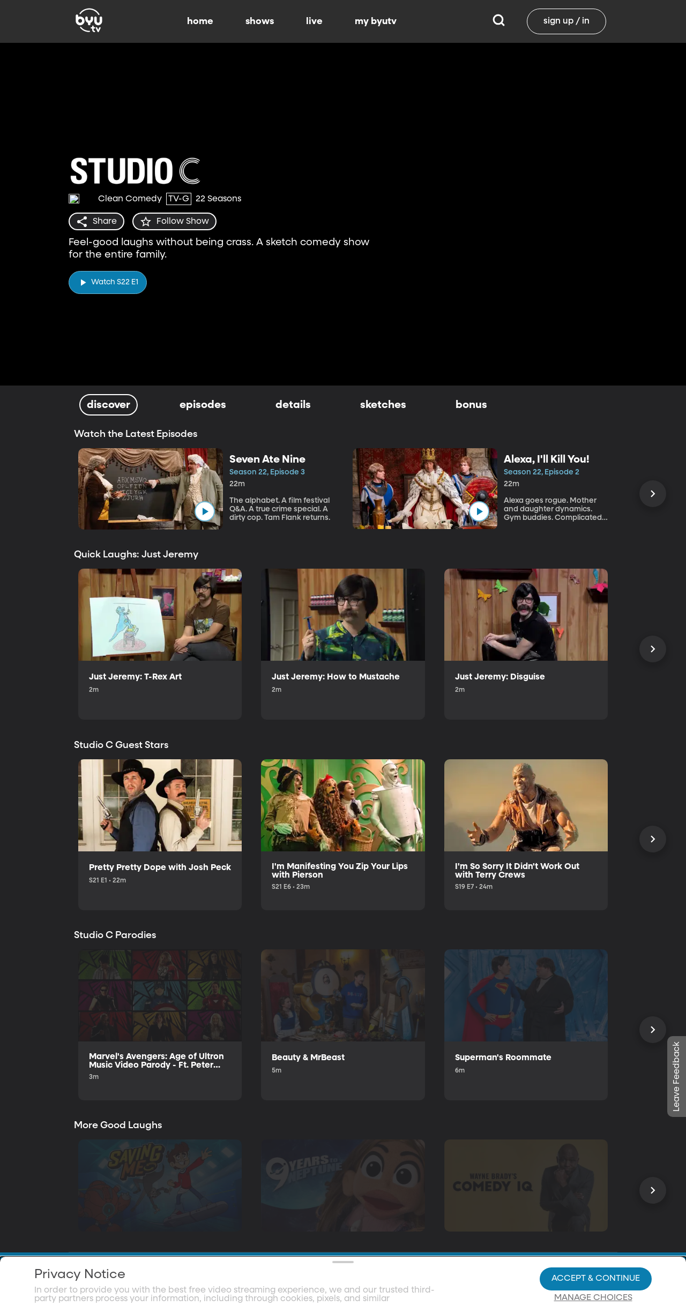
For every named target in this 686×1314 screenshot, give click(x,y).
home (200, 21)
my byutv (376, 21)
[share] (97, 221)
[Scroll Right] (652, 493)
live (314, 21)
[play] (108, 281)
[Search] (498, 21)
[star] (175, 221)
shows (259, 21)
